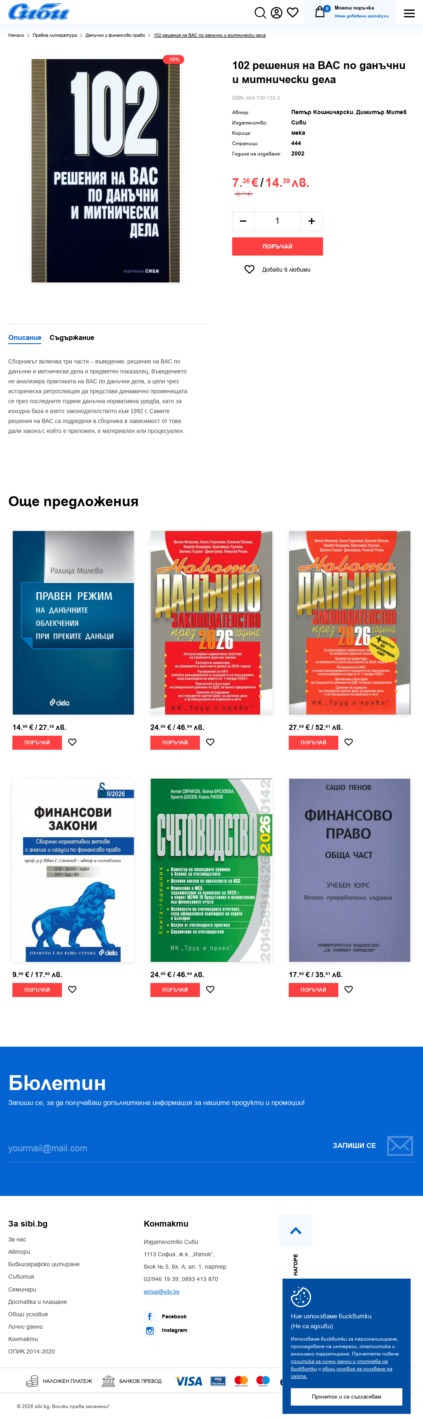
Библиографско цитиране (44, 1264)
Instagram (166, 1331)
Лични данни (25, 1327)
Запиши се (373, 1145)
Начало (16, 35)
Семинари (22, 1290)
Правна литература (55, 35)
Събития (21, 1277)
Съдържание (72, 338)
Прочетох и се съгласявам (346, 1396)
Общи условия (28, 1314)
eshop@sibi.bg (161, 1291)
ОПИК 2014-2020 (31, 1352)
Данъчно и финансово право (115, 35)
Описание (24, 338)
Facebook (165, 1316)
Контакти (23, 1339)
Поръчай (277, 247)
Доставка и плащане (37, 1302)
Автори (19, 1252)
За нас (17, 1239)
